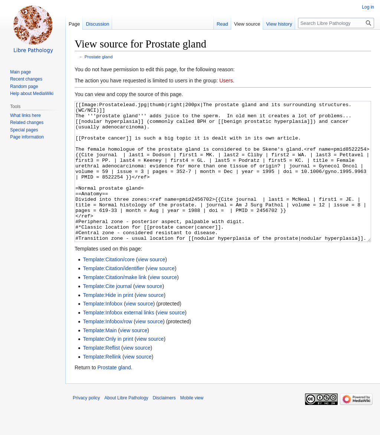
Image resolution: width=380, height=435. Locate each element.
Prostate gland (99, 56)
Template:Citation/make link (114, 305)
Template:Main (100, 358)
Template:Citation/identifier (113, 296)
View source (247, 24)
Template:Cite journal (107, 314)
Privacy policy (86, 425)
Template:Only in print (108, 367)
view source (151, 287)
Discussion (97, 24)
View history (279, 24)
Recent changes (26, 79)
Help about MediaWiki (31, 93)
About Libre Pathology (126, 425)
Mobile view (191, 425)
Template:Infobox (102, 331)
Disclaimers (164, 425)
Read (222, 24)
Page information (27, 137)
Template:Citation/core (108, 287)
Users (226, 81)
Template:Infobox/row (107, 349)
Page (74, 24)
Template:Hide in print (108, 323)
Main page (20, 72)
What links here (25, 115)
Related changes (26, 122)
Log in (368, 7)
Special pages (24, 130)
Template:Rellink (102, 384)
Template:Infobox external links (118, 340)
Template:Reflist (101, 376)
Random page (24, 86)
